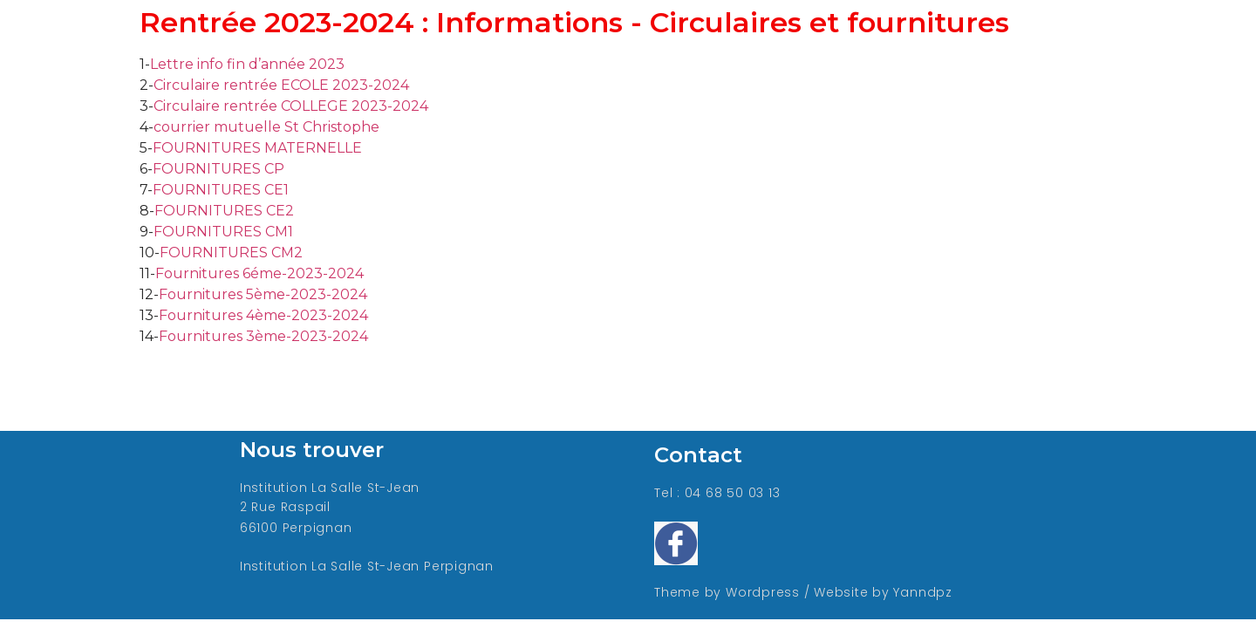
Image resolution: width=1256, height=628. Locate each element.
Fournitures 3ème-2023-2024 (263, 336)
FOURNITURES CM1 (223, 231)
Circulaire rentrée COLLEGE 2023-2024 (291, 106)
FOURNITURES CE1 (221, 189)
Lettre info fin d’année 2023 (247, 64)
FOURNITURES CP (218, 168)
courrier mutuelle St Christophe (266, 127)
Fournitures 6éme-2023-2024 (259, 273)
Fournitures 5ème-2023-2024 (263, 294)
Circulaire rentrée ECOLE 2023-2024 (281, 85)
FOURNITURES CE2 (224, 210)
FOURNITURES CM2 (231, 252)
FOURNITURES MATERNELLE (257, 148)
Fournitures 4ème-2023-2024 (263, 315)
